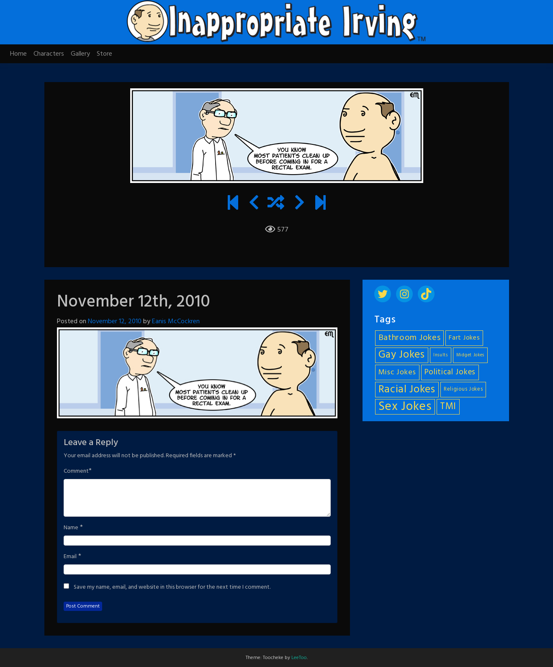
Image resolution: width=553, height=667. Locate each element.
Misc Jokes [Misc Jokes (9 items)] (397, 372)
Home (18, 54)
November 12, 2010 (114, 321)
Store (104, 54)
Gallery (80, 54)
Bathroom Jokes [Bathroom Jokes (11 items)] (409, 338)
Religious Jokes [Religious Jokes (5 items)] (463, 389)
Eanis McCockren (176, 321)
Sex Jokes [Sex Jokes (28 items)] (405, 407)
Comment (76, 471)
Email (70, 557)
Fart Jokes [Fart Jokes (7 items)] (464, 338)
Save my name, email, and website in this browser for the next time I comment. (172, 587)
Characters (48, 54)
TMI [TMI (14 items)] (448, 406)
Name (71, 528)
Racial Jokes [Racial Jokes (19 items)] (406, 389)
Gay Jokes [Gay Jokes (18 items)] (401, 355)
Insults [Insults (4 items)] (440, 355)
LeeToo (299, 658)
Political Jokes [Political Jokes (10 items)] (450, 372)
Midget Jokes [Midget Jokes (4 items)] (470, 355)
